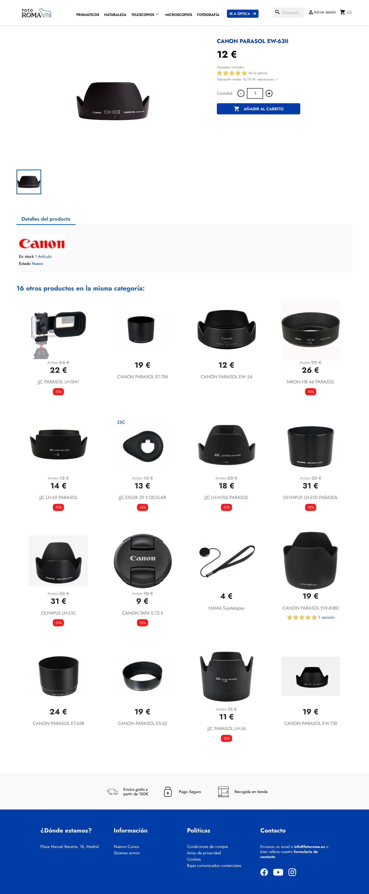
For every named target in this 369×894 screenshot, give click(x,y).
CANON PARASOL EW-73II (310, 723)
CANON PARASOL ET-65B (58, 723)
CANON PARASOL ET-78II (142, 376)
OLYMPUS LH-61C (58, 613)
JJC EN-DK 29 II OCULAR (142, 497)
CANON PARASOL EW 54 (226, 376)
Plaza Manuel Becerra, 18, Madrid (69, 846)
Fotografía (208, 14)
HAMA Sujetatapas (226, 608)
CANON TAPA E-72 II (142, 613)
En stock (26, 256)
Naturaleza (115, 14)
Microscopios (178, 14)
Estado (25, 263)
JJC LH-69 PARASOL (58, 497)
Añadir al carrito (259, 109)
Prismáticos (87, 14)
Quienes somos (127, 853)
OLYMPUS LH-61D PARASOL (310, 497)
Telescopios (142, 14)
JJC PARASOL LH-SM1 (58, 382)
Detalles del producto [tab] (46, 219)
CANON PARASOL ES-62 (142, 723)
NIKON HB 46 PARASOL (310, 382)
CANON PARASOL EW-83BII (310, 608)
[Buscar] (288, 13)
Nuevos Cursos (126, 846)
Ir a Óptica (239, 13)
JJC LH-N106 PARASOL (226, 497)
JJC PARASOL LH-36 (226, 728)
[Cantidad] (255, 93)
